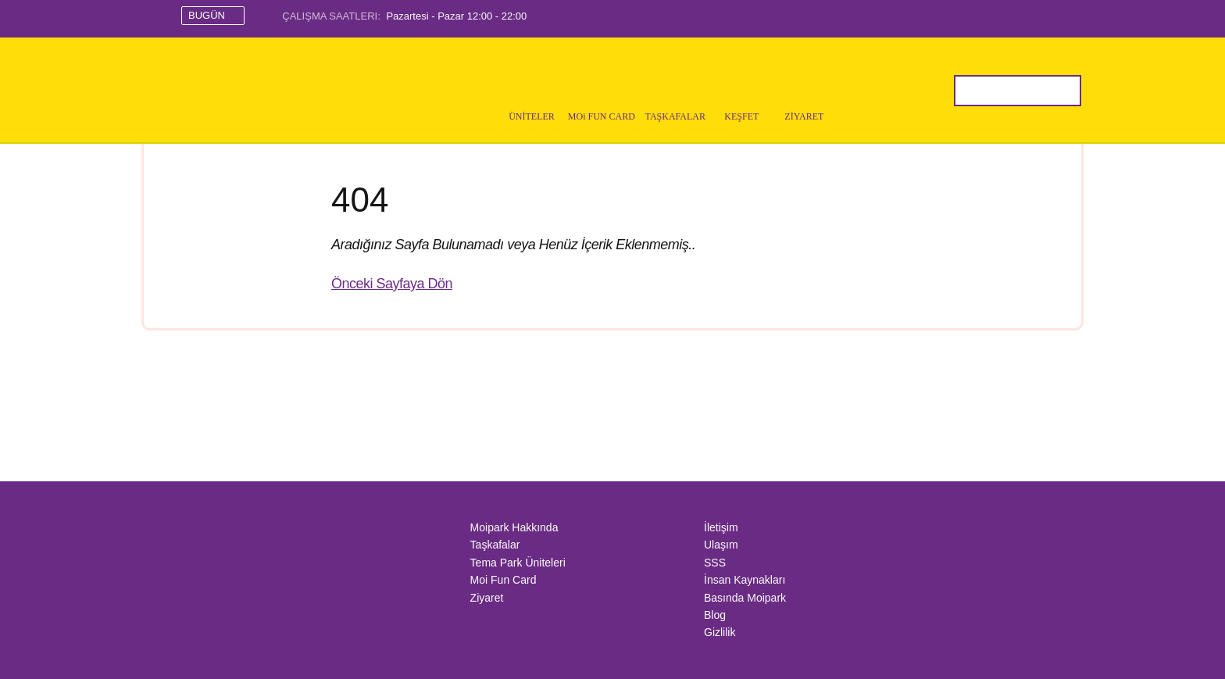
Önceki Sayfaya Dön (391, 283)
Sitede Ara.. (969, 90)
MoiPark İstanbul (258, 90)
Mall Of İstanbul (268, 554)
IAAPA (239, 597)
